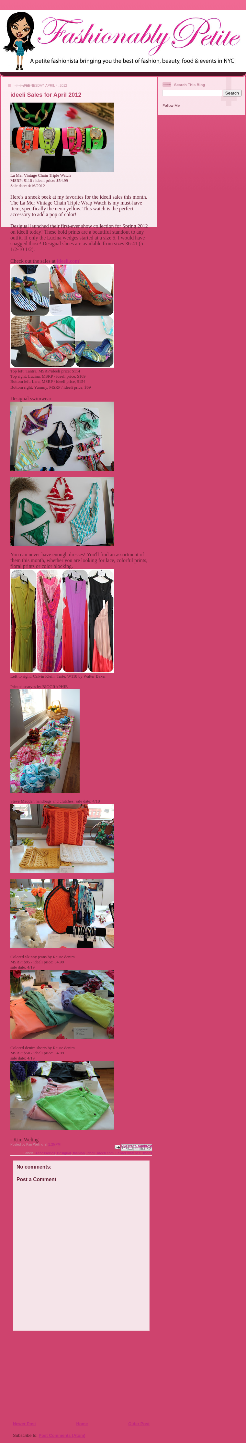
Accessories (45, 1153)
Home (82, 1423)
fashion (79, 1153)
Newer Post (24, 1423)
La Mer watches (128, 1153)
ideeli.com (68, 261)
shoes (147, 1153)
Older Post (139, 1423)
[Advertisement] (52, 1375)
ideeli (91, 1153)
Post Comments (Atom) (62, 1435)
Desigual (64, 1153)
